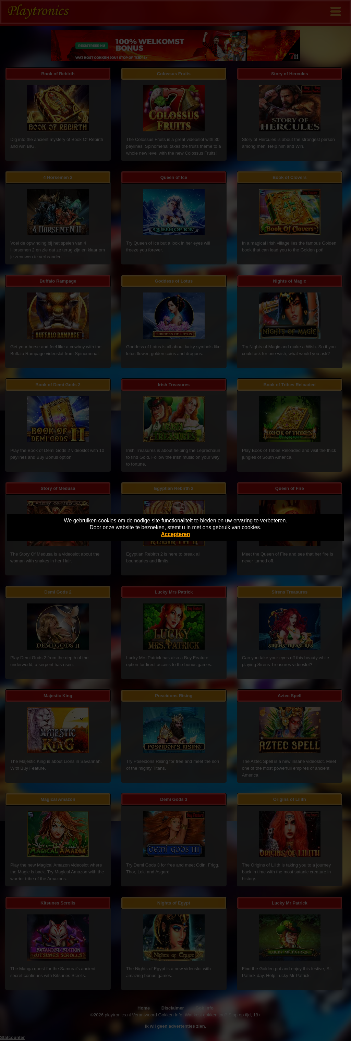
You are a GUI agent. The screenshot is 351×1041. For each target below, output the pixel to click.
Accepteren (175, 534)
